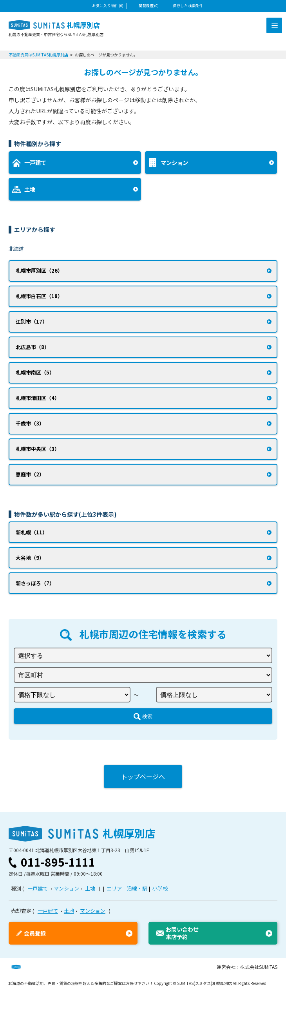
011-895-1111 (58, 862)
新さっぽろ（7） (35, 583)
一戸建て (37, 888)
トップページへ (143, 776)
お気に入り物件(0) (108, 5)
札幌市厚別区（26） (39, 270)
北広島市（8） (32, 347)
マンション (66, 888)
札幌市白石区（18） (39, 296)
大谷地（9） (30, 557)
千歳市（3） (30, 423)
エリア (114, 888)
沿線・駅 (137, 888)
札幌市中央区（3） (38, 449)
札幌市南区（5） (35, 372)
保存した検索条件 (188, 5)
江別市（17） (31, 321)
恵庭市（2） (30, 474)
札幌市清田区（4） (38, 398)
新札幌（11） (31, 532)
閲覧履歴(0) (149, 5)
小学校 (160, 888)
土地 (90, 888)
